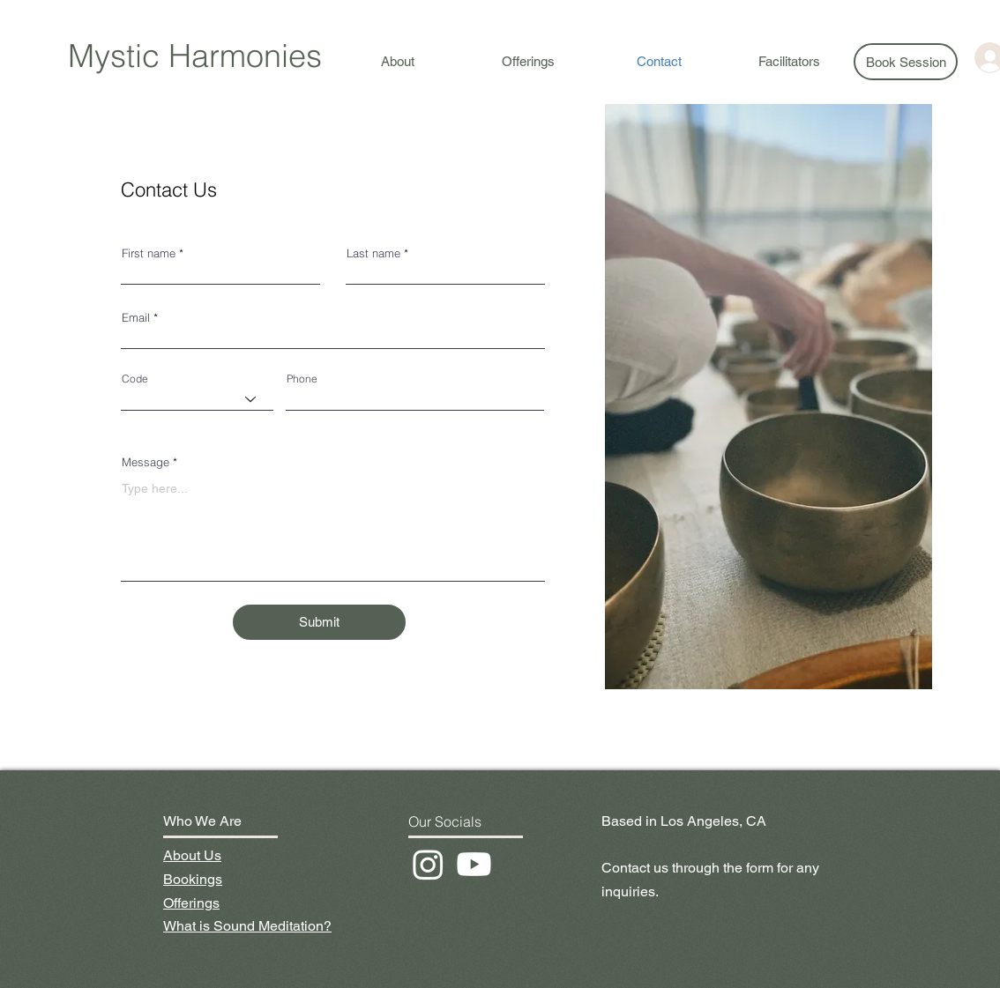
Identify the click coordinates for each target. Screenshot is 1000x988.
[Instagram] (428, 864)
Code (135, 379)
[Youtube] (474, 864)
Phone (302, 379)
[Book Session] (906, 61)
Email (136, 317)
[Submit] (319, 622)
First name (148, 253)
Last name (373, 253)
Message (145, 462)
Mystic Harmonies (195, 55)
